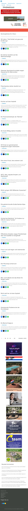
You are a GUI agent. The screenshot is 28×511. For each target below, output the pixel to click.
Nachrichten (4, 74)
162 (10, 338)
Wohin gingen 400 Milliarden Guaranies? (13, 190)
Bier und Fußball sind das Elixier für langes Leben (12, 278)
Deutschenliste (11, 3)
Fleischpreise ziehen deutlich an (11, 86)
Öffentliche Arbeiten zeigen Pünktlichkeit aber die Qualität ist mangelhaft (13, 234)
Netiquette (4, 3)
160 (5, 338)
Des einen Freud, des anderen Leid (12, 160)
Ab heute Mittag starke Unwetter (11, 131)
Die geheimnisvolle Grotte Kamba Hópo (13, 204)
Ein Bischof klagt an (7, 323)
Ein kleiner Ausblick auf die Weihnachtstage (9, 55)
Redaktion (4, 42)
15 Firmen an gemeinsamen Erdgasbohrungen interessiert (10, 145)
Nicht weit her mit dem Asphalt (10, 293)
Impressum (18, 3)
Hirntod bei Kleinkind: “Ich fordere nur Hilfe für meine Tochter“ (12, 219)
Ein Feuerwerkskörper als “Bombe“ (12, 117)
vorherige (20, 338)
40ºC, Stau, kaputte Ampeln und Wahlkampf (11, 175)
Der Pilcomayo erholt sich (8, 264)
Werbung (9, 5)
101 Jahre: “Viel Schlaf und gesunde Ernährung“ (12, 40)
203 (14, 338)
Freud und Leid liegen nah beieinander (13, 249)
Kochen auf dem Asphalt (8, 101)
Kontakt (3, 5)
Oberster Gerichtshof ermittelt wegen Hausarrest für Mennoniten (12, 71)
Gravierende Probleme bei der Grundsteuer (10, 308)
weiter (24, 338)
